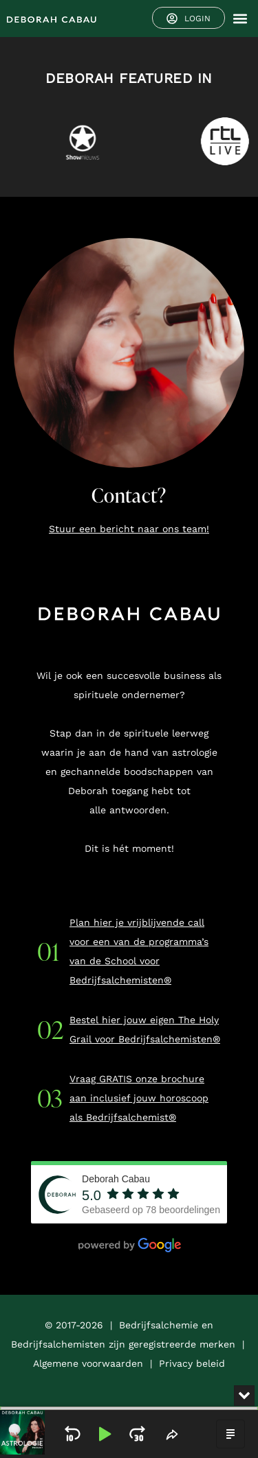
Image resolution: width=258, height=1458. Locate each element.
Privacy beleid (192, 1363)
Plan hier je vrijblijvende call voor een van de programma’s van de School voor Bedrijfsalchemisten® (138, 951)
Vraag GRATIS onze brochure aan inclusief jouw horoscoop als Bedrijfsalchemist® (138, 1098)
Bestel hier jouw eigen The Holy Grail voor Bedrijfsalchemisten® (144, 1029)
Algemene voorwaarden (88, 1363)
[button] (239, 19)
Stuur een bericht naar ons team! (129, 528)
